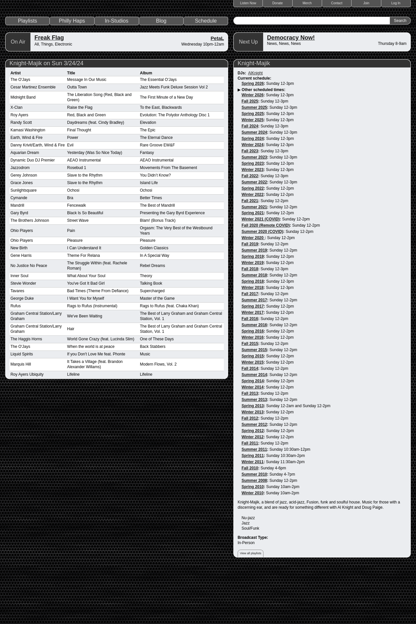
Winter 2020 (253, 293)
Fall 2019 (250, 299)
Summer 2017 (254, 355)
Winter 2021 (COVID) (261, 275)
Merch (307, 3)
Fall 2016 (250, 374)
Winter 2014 (252, 443)
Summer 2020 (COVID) (262, 287)
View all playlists (250, 608)
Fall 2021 (250, 256)
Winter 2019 (252, 318)
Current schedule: (254, 134)
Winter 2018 (252, 343)
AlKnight (255, 128)
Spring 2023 (253, 219)
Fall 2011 (250, 499)
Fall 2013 (250, 449)
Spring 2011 (253, 511)
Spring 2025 (253, 169)
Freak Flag (49, 93)
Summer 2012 (254, 480)
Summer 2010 (254, 530)
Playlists (27, 76)
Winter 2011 (252, 517)
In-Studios (116, 76)
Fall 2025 (250, 157)
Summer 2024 (254, 187)
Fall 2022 (250, 231)
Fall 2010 (250, 523)
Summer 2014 (254, 430)
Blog (161, 76)
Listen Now (248, 3)
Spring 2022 (253, 243)
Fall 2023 (250, 206)
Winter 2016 (252, 393)
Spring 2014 (253, 436)
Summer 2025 (254, 163)
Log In (396, 3)
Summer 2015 (254, 405)
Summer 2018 (254, 331)
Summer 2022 (254, 237)
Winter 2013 (252, 467)
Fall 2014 (250, 424)
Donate (277, 3)
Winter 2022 (252, 250)
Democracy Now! (291, 93)
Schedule (206, 76)
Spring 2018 (253, 337)
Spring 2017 (253, 362)
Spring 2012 (253, 486)
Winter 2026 (252, 150)
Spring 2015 (253, 411)
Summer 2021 (254, 262)
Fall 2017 (250, 349)
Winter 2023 (252, 225)
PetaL (217, 94)
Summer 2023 (254, 212)
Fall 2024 (250, 181)
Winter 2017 (252, 368)
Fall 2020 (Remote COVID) (266, 281)
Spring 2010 (253, 542)
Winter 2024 (252, 200)
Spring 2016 (253, 387)
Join (366, 3)
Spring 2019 (253, 312)
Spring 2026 (253, 139)
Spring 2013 (253, 461)
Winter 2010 (252, 548)
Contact (336, 3)
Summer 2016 (254, 380)
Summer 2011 (254, 505)
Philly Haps (72, 76)
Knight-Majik (254, 119)
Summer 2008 (254, 536)
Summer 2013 (254, 455)
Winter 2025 (252, 175)
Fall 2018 (250, 324)
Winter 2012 (252, 492)
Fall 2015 (250, 399)
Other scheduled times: (263, 145)
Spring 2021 (253, 268)
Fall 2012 (250, 474)
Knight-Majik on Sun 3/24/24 (46, 119)
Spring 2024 (253, 194)
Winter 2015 (252, 418)
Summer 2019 (254, 306)
